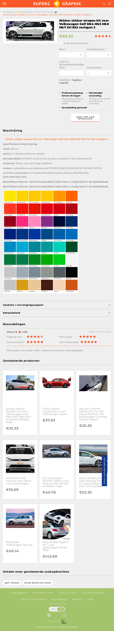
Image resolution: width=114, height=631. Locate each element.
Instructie (77, 599)
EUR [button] (61, 609)
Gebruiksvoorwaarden (93, 592)
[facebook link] (49, 615)
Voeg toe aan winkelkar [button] (85, 118)
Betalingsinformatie (43, 592)
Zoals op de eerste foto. (74, 43)
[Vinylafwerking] (99, 54)
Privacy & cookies (68, 592)
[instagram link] (65, 615)
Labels (90, 599)
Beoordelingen (59, 599)
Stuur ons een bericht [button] (104, 470)
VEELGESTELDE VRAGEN (33, 599)
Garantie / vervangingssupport (23, 305)
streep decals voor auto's (37, 582)
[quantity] (99, 73)
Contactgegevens (19, 592)
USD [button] (53, 609)
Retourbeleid (11, 312)
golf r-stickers (12, 582)
